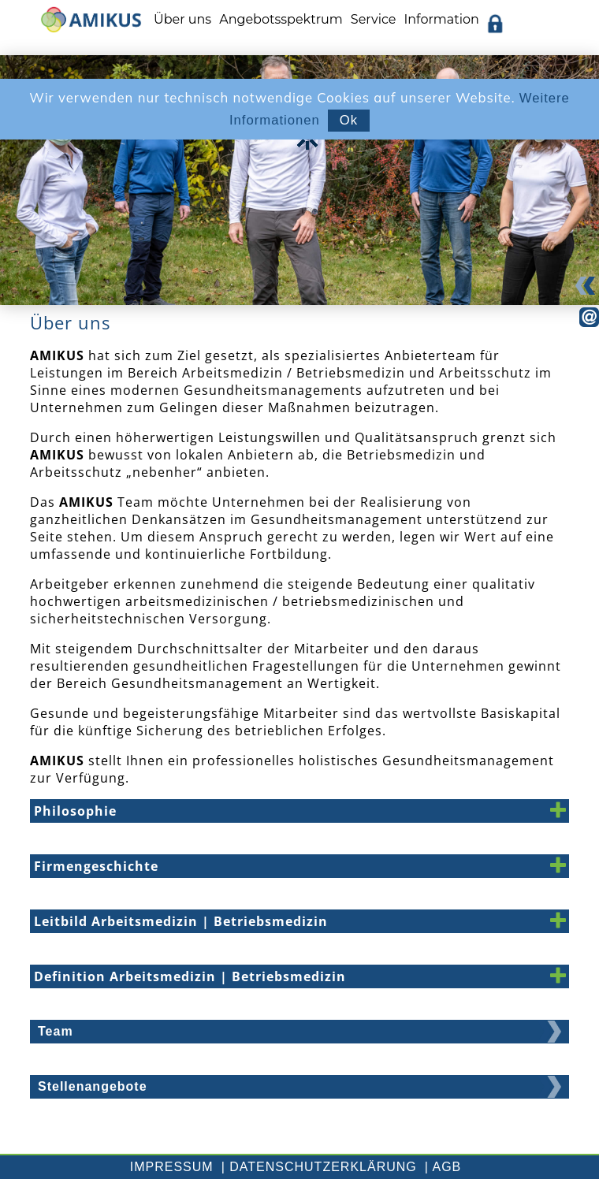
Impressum (172, 1166)
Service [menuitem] (373, 19)
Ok (349, 120)
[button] (299, 811)
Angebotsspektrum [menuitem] (281, 19)
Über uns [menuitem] (182, 19)
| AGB (443, 1166)
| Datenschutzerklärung (319, 1166)
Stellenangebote (92, 1086)
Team (55, 1031)
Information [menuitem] (441, 19)
